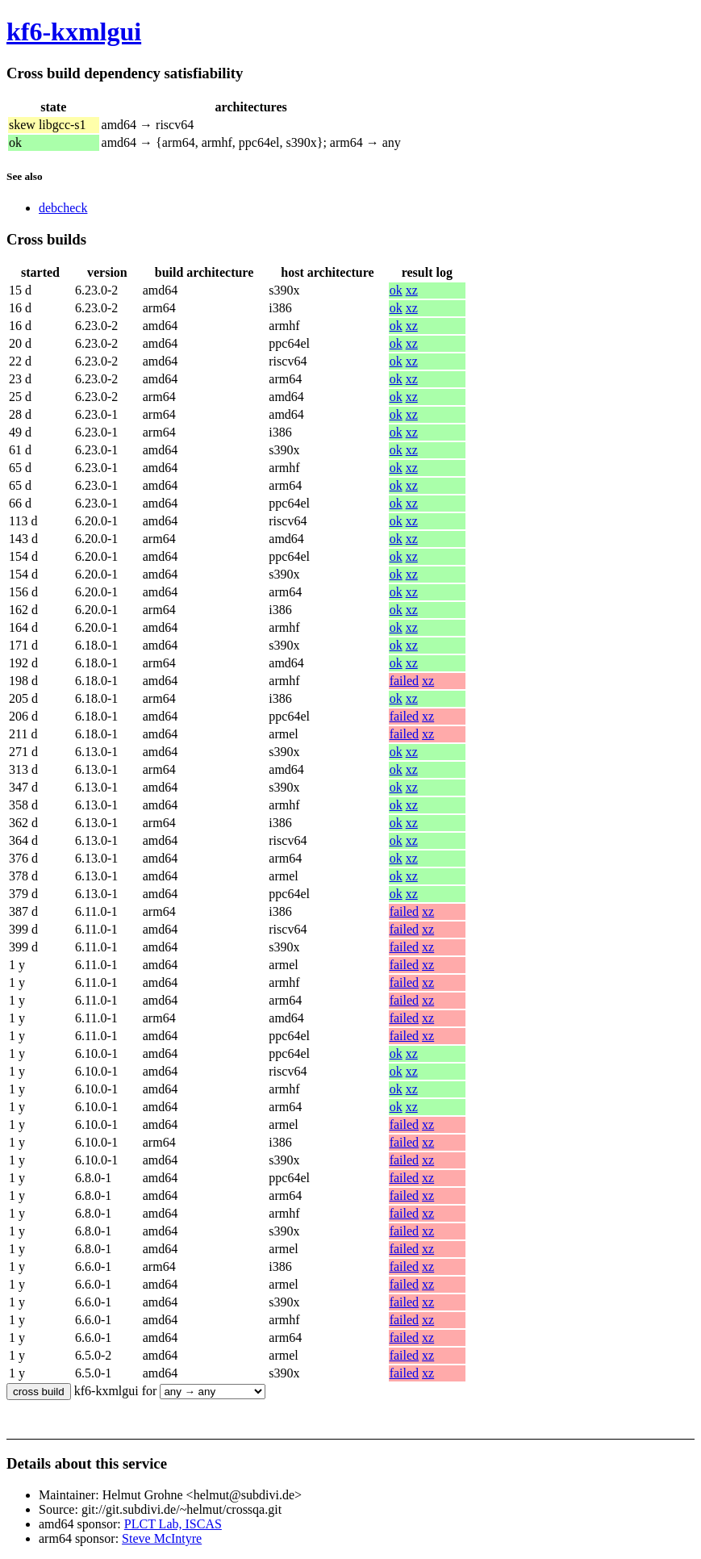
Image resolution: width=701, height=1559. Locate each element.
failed (404, 681)
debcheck (63, 208)
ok (396, 290)
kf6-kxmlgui (73, 31)
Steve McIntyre (162, 1538)
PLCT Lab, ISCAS (173, 1524)
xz (412, 290)
